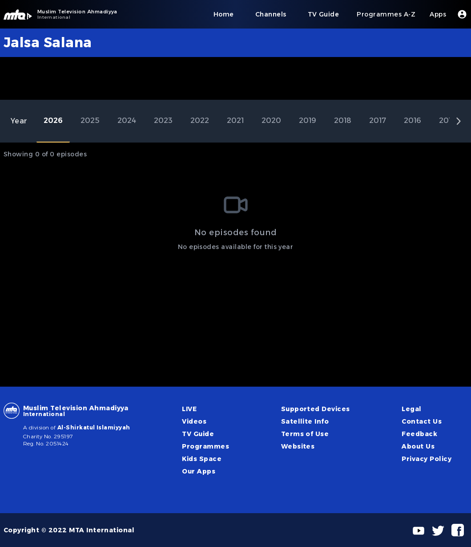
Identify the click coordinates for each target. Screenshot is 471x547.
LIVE (189, 409)
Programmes (205, 446)
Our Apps (198, 471)
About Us (418, 446)
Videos (194, 421)
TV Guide (198, 434)
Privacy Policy (426, 459)
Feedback (419, 434)
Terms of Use (305, 434)
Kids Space (201, 459)
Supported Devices (315, 409)
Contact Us (422, 421)
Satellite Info (305, 421)
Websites (298, 446)
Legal (411, 409)
